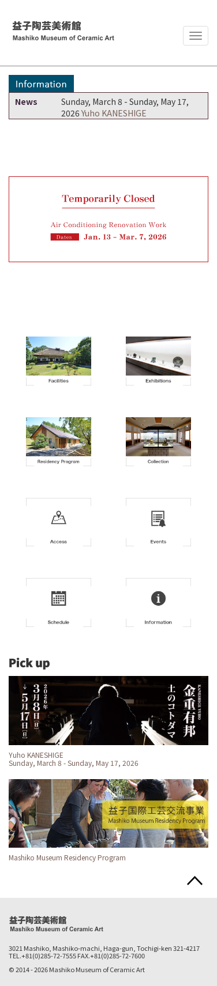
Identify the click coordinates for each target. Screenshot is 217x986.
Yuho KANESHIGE (114, 113)
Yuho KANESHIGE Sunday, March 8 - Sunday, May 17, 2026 (74, 759)
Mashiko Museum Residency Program (67, 857)
